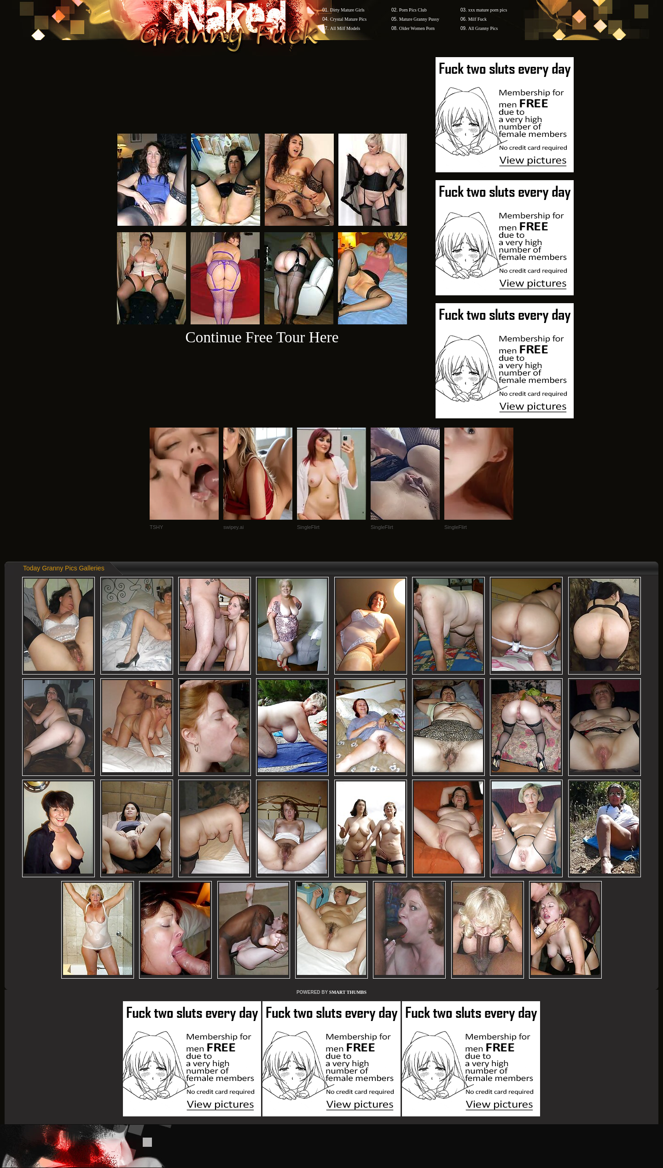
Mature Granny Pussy (419, 19)
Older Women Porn (417, 28)
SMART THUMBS (347, 992)
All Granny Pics (483, 28)
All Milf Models (345, 28)
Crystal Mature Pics (348, 19)
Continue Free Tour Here (261, 337)
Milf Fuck (477, 19)
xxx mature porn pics (487, 9)
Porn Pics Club (413, 9)
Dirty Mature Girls (347, 9)
